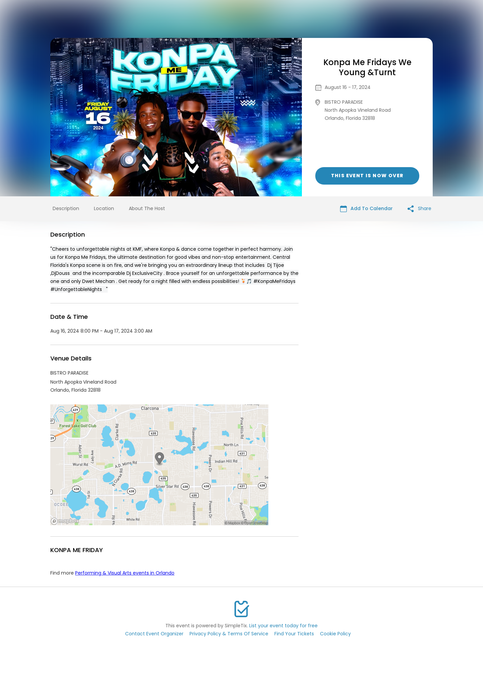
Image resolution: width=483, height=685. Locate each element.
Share (419, 208)
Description (66, 208)
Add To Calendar (366, 208)
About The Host (147, 208)
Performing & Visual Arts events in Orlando (124, 573)
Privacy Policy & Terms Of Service (229, 633)
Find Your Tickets (294, 633)
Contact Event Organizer (154, 633)
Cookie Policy (335, 633)
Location (104, 208)
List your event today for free (283, 625)
